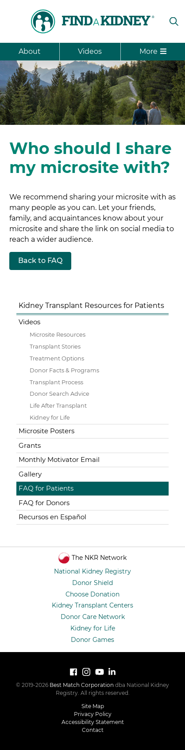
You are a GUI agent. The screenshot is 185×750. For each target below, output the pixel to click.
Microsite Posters (46, 431)
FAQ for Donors (44, 503)
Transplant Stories (55, 346)
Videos (90, 51)
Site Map (92, 706)
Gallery (30, 474)
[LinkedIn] (112, 672)
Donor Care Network (93, 617)
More (152, 51)
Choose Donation (92, 594)
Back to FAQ (40, 260)
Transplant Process (56, 382)
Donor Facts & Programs (64, 370)
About (30, 51)
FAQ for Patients (46, 488)
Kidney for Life (50, 417)
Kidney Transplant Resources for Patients (91, 305)
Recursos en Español (52, 517)
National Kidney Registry (92, 571)
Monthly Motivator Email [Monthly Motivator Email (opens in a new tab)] (59, 459)
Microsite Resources (57, 334)
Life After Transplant (58, 405)
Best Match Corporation (82, 685)
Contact (93, 730)
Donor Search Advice (59, 393)
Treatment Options (57, 358)
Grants (30, 445)
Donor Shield (92, 583)
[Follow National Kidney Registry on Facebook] (73, 672)
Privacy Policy (93, 714)
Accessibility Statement (93, 722)
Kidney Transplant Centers (92, 605)
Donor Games (92, 640)
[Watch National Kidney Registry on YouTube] (99, 672)
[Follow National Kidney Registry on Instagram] (86, 672)
